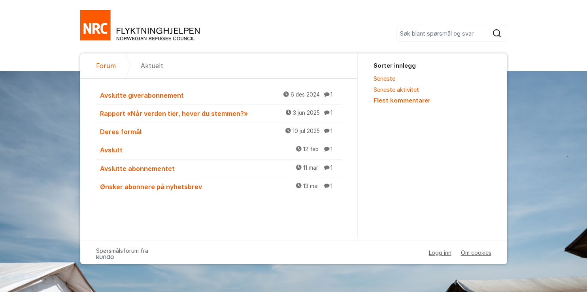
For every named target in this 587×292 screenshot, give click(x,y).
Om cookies (476, 252)
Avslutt (221, 149)
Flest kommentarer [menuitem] (402, 100)
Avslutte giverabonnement (221, 95)
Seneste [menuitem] (384, 78)
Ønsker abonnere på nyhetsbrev (221, 186)
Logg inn (440, 252)
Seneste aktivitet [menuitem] (396, 89)
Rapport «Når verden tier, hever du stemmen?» (221, 113)
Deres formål (221, 131)
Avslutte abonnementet (221, 168)
